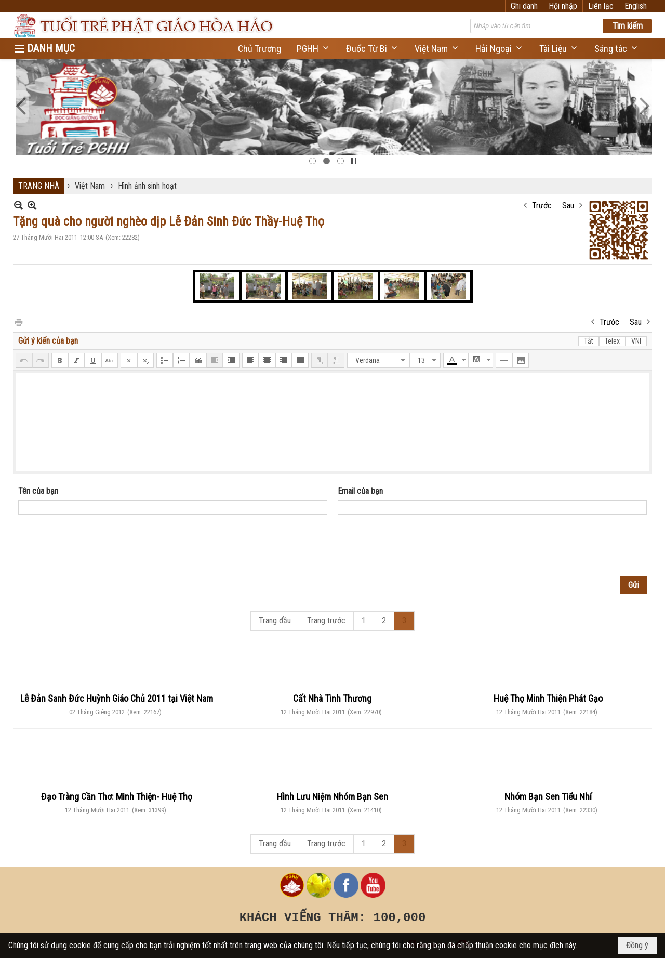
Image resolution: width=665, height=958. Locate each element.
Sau (568, 206)
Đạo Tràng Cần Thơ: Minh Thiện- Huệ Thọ (116, 796)
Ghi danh (524, 6)
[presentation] (97, 546)
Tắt (588, 341)
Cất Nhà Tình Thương (332, 698)
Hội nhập (563, 6)
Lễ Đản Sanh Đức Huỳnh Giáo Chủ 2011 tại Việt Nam (116, 698)
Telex (612, 341)
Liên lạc (601, 6)
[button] (313, 48)
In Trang (18, 321)
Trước (542, 206)
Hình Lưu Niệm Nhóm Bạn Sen (332, 796)
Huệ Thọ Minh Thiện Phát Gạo (548, 698)
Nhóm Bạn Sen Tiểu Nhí (548, 796)
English (635, 6)
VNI (636, 341)
